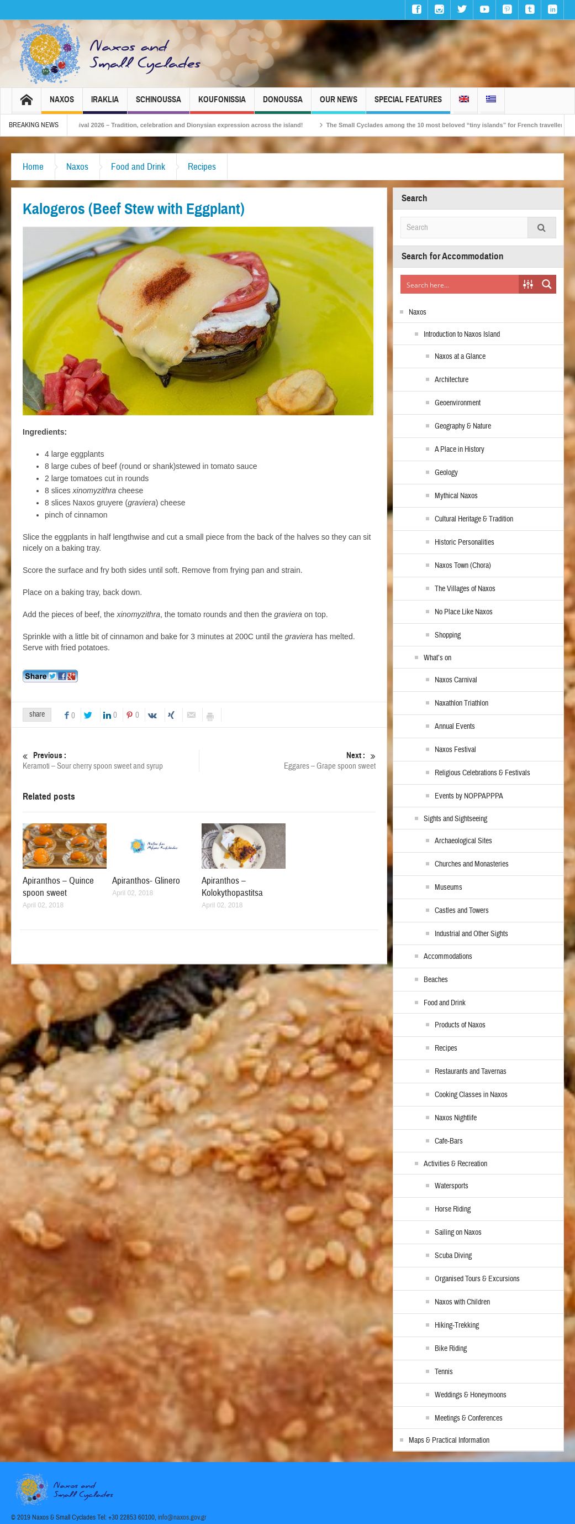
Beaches (436, 980)
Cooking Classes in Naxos (471, 1095)
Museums (448, 888)
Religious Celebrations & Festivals (482, 773)
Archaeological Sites (463, 841)
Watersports (451, 1186)
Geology (446, 473)
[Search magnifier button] (546, 284)
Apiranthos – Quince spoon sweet (58, 887)
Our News (339, 104)
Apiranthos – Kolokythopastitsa (232, 887)
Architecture (451, 380)
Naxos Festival (455, 750)
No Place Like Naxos (464, 612)
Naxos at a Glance (460, 357)
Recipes (202, 167)
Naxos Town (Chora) (463, 566)
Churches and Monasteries (472, 864)
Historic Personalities (464, 542)
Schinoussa (158, 104)
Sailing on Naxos (458, 1233)
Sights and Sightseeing (455, 819)
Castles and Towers (462, 911)
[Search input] (460, 284)
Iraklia (105, 104)
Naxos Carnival (456, 680)
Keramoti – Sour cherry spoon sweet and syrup (111, 760)
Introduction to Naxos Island (462, 335)
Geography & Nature (463, 426)
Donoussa (283, 104)
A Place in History (459, 450)
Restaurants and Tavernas (471, 1072)
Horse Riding (453, 1209)
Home (33, 167)
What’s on (437, 658)
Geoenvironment (458, 403)
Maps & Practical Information (449, 1440)
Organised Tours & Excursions (477, 1279)
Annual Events (455, 727)
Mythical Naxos (456, 496)
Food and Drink (138, 167)
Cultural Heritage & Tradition (474, 519)
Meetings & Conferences (469, 1418)
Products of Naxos (460, 1025)
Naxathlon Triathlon (461, 703)
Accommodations (448, 957)
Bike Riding (451, 1349)
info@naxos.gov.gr (182, 1517)
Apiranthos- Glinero (146, 880)
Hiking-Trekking (457, 1325)
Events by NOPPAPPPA (469, 796)
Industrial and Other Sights (471, 934)
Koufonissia (222, 104)
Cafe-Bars (449, 1141)
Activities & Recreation (455, 1164)
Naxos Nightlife (456, 1118)
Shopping (448, 635)
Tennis (444, 1372)
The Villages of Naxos (465, 589)
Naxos (61, 104)
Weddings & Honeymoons (471, 1395)
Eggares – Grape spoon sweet (287, 760)
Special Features (408, 104)
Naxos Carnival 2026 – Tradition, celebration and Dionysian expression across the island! (187, 125)
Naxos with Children (462, 1302)
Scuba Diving (453, 1256)
